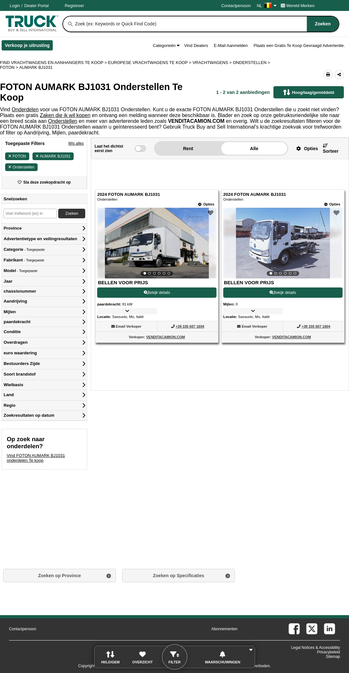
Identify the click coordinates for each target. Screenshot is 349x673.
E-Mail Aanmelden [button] (231, 45)
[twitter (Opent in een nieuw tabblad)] (312, 629)
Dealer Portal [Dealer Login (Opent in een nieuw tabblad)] (36, 5)
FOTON (17, 156)
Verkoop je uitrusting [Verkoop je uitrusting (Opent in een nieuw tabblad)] (29, 46)
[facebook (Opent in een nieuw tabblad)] (294, 629)
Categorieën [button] (166, 45)
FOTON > (9, 67)
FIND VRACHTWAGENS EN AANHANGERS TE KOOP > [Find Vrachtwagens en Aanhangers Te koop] (54, 62)
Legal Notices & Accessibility (315, 647)
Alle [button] (254, 148)
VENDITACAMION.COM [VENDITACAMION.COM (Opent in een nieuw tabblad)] (165, 337)
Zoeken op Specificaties (178, 575)
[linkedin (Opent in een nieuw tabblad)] (329, 629)
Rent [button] (188, 148)
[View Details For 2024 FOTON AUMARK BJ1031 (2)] (283, 243)
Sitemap (333, 656)
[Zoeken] (70, 24)
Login (15, 5)
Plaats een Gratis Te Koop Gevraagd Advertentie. (299, 45)
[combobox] (206, 24)
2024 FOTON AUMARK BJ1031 (128, 194)
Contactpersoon (236, 5)
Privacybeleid (328, 652)
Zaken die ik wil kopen (65, 115)
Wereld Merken (298, 5)
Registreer (74, 5)
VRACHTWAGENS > (212, 62)
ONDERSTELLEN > (252, 62)
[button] (304, 148)
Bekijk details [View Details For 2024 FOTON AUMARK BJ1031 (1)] (157, 292)
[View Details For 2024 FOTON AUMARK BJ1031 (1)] (156, 243)
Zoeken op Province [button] (59, 575)
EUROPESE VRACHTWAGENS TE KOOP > (150, 62)
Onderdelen (25, 109)
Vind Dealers (196, 45)
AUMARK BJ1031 (53, 156)
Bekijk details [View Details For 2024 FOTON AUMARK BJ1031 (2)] (283, 292)
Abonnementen (224, 629)
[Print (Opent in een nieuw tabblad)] (328, 74)
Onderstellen (62, 121)
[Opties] (206, 204)
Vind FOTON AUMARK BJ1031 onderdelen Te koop (36, 458)
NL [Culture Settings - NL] (266, 6)
